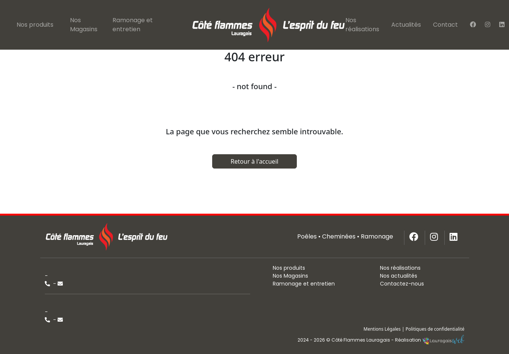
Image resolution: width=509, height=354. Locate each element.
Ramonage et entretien (132, 24)
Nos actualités (398, 276)
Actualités (406, 24)
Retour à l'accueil (254, 161)
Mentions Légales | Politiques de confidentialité (413, 329)
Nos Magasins (83, 24)
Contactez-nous (402, 283)
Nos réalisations (362, 24)
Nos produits (35, 24)
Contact (445, 24)
